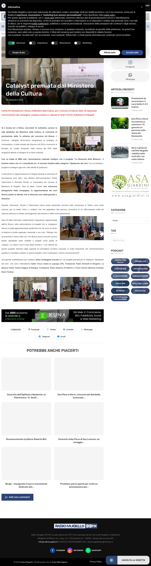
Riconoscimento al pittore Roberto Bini (26, 439)
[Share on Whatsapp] (87, 329)
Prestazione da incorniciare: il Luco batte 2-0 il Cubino (139, 102)
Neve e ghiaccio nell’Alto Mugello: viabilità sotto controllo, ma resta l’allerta (139, 154)
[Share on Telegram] (44, 336)
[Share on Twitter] (51, 329)
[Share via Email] (61, 336)
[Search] (148, 26)
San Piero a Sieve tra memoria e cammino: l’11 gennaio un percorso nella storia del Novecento (139, 127)
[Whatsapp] (93, 550)
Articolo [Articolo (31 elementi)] (118, 240)
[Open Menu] (2, 26)
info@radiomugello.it (48, 541)
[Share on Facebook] (33, 329)
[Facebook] (57, 550)
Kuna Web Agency (60, 562)
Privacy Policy (96, 561)
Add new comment (17, 497)
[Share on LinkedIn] (68, 329)
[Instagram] (75, 550)
